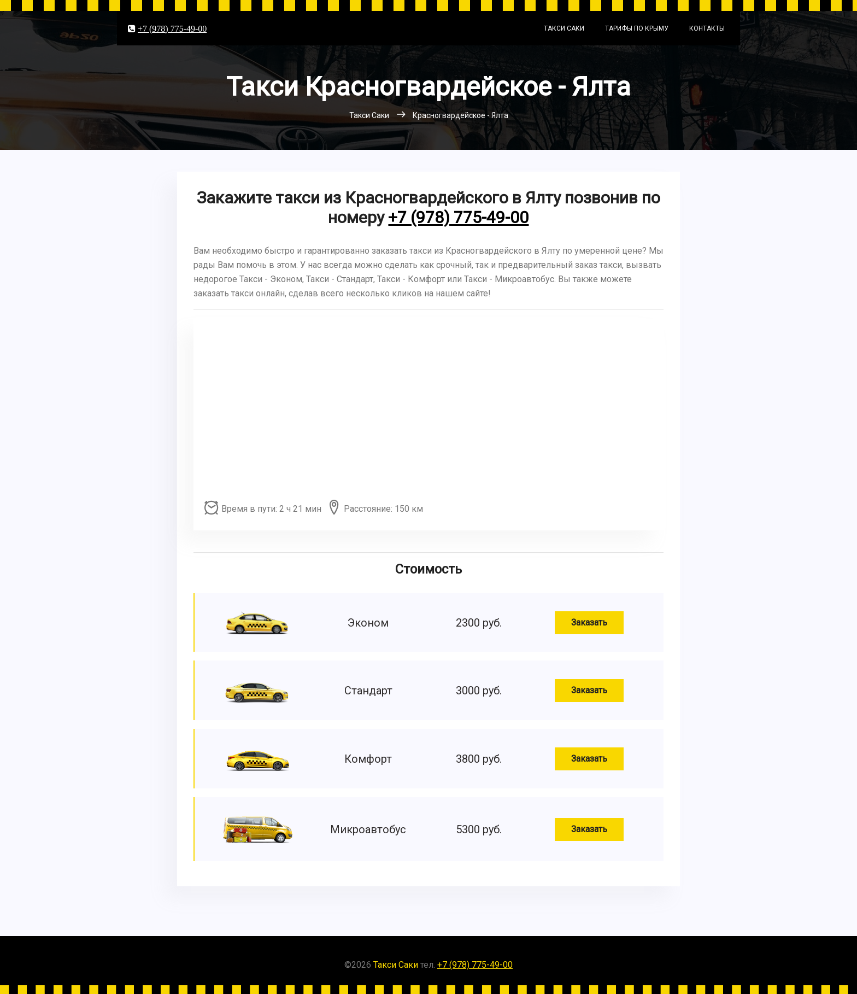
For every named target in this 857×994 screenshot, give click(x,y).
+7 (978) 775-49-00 (172, 28)
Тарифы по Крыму (636, 28)
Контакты (707, 28)
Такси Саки (564, 28)
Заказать (589, 622)
